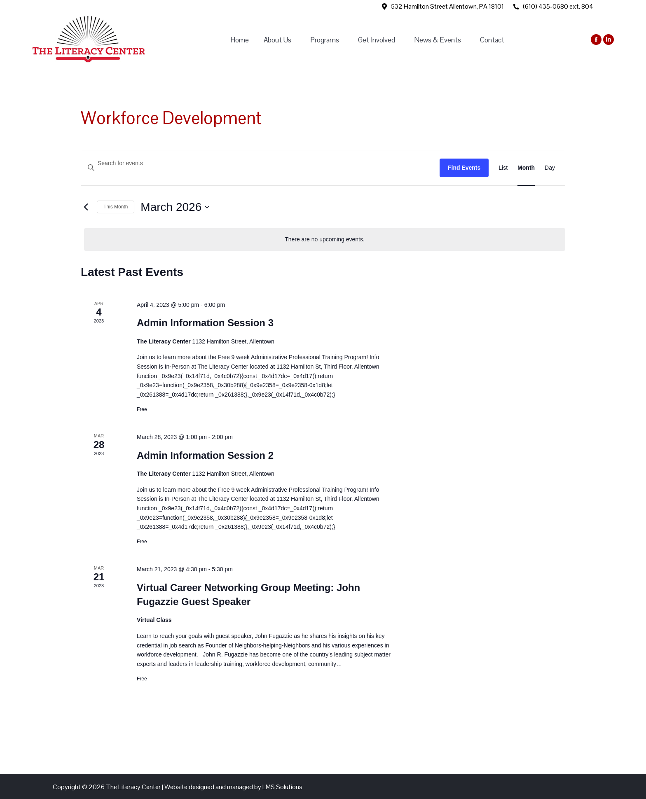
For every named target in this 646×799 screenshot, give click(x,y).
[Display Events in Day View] (550, 167)
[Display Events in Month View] (526, 167)
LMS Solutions (282, 787)
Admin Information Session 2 (205, 455)
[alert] (324, 239)
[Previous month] (86, 207)
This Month (115, 207)
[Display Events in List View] (503, 167)
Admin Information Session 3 (205, 322)
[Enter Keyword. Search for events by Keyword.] (260, 163)
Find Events (464, 167)
